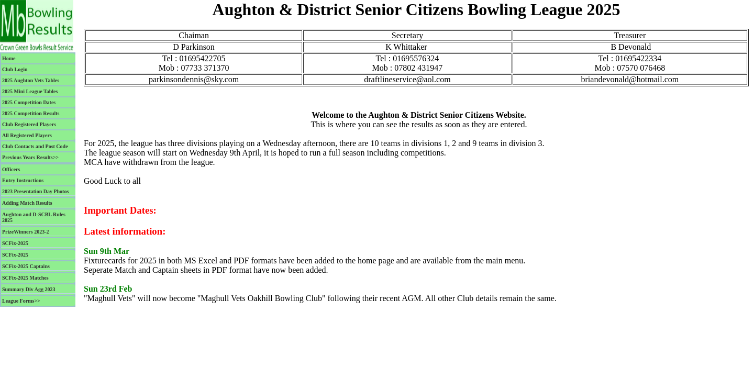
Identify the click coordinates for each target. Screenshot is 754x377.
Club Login (15, 69)
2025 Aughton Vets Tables (30, 80)
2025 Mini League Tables (30, 91)
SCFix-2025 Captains (26, 266)
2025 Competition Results (30, 113)
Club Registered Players (29, 124)
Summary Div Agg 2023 (28, 289)
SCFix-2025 (15, 243)
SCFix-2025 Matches (25, 278)
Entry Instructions (22, 180)
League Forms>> (21, 301)
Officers (11, 169)
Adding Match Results (27, 203)
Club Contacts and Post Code (35, 146)
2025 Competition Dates (29, 102)
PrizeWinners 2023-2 (25, 232)
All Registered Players (27, 135)
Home (9, 58)
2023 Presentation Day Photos (35, 191)
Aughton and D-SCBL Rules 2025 (33, 217)
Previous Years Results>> (30, 157)
